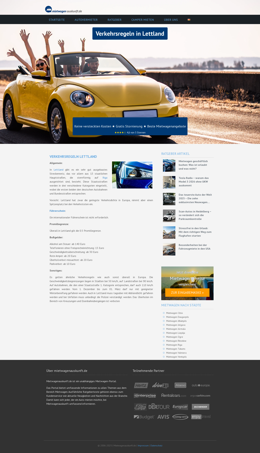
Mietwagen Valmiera (176, 352)
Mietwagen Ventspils (176, 356)
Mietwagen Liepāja (175, 332)
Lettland (58, 169)
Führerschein (57, 210)
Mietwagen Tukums (175, 348)
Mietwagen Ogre (174, 336)
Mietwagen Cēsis (174, 312)
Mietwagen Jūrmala (176, 328)
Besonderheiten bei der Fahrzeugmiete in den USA (194, 246)
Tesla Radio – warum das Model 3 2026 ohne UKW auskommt (194, 181)
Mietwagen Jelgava (175, 324)
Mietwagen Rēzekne (176, 340)
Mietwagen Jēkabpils (176, 320)
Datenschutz (156, 445)
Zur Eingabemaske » (187, 292)
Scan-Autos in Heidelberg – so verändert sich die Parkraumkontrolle (195, 215)
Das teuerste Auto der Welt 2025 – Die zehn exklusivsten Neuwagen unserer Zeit (195, 198)
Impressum (143, 445)
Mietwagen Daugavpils (177, 316)
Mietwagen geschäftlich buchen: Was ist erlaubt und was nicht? (193, 164)
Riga (105, 177)
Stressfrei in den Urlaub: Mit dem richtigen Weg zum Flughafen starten (195, 231)
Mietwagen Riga (174, 344)
